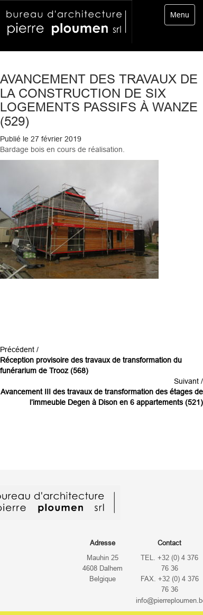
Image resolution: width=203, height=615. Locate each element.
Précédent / (91, 360)
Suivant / (102, 391)
